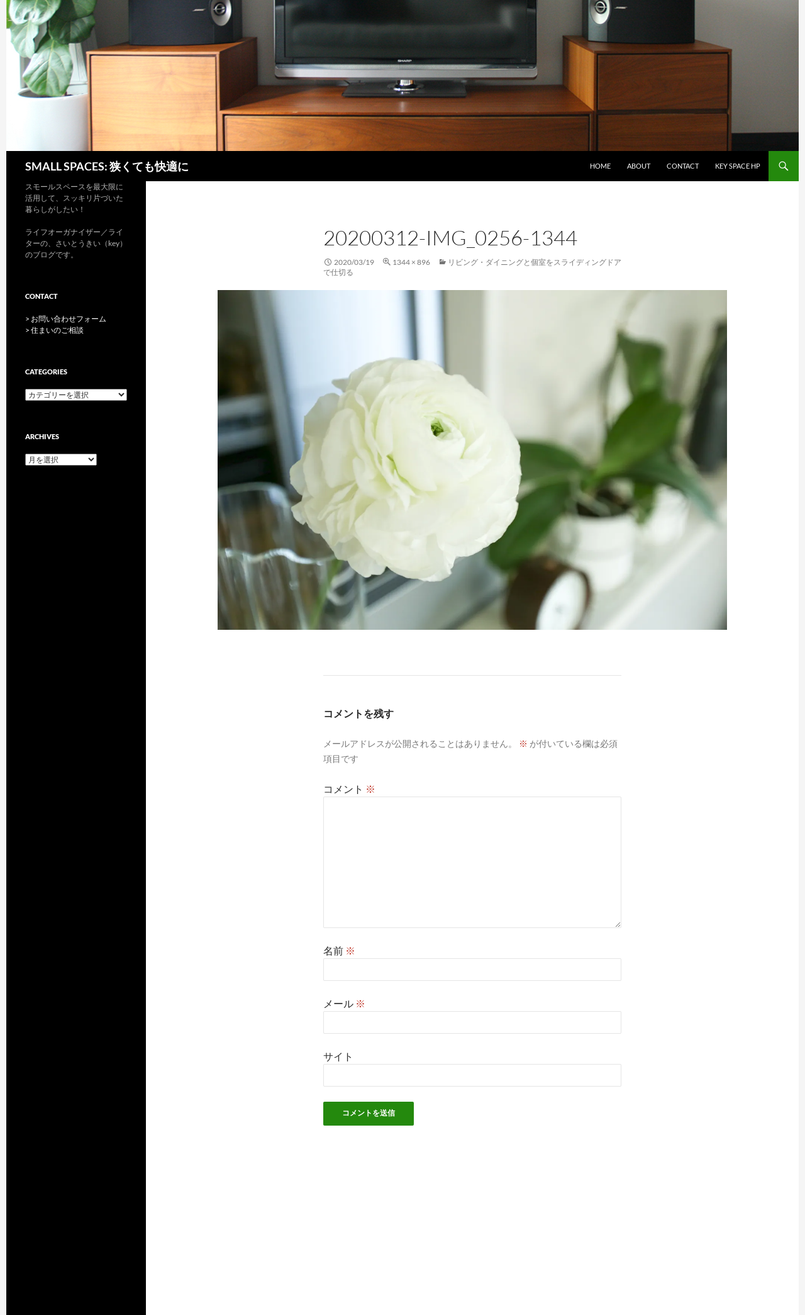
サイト (338, 1056)
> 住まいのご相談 (54, 330)
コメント (349, 789)
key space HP (737, 166)
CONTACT (683, 166)
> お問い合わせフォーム (65, 318)
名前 (339, 950)
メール (344, 1003)
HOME (600, 166)
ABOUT (638, 166)
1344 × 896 (411, 262)
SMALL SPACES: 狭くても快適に (107, 166)
